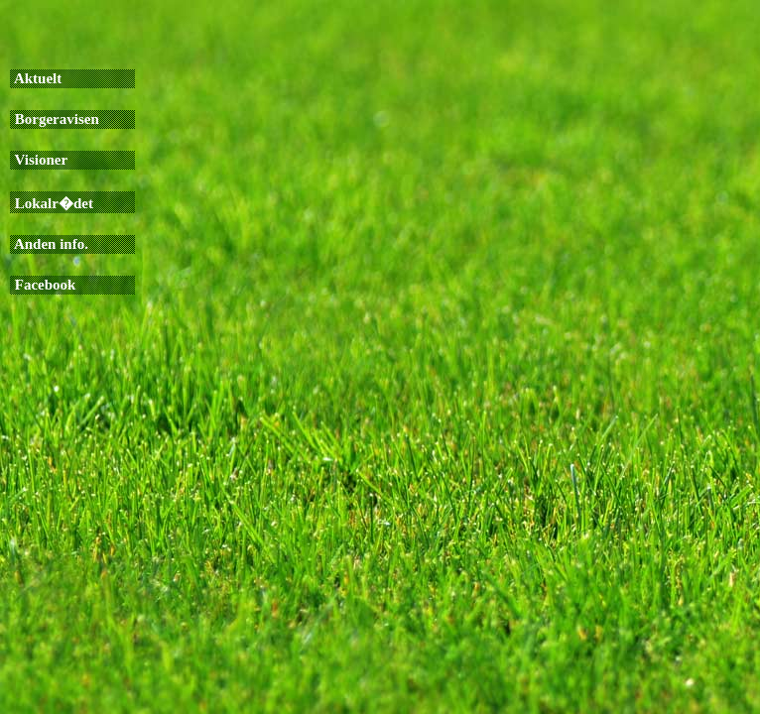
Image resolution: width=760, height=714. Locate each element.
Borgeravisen (55, 119)
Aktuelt (36, 78)
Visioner (39, 160)
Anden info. (49, 244)
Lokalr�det (52, 203)
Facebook (43, 285)
